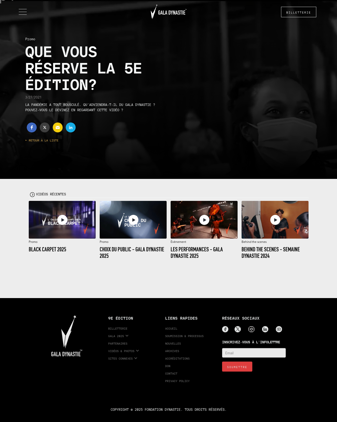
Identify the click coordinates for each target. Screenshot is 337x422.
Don (167, 369)
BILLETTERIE (298, 12)
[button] (23, 12)
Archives (172, 354)
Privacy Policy (177, 384)
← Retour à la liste (41, 140)
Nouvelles (173, 346)
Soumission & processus (184, 339)
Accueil (171, 331)
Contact (171, 376)
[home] (168, 12)
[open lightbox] (62, 220)
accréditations (177, 361)
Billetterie (117, 331)
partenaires (117, 346)
